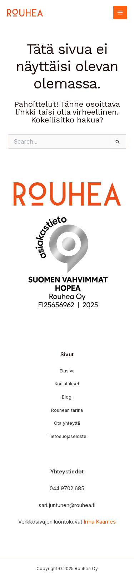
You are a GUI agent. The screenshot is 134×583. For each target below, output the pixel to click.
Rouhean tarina (67, 410)
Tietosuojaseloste (67, 436)
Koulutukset (67, 383)
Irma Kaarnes (100, 522)
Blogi (67, 397)
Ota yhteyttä (67, 423)
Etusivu (67, 371)
